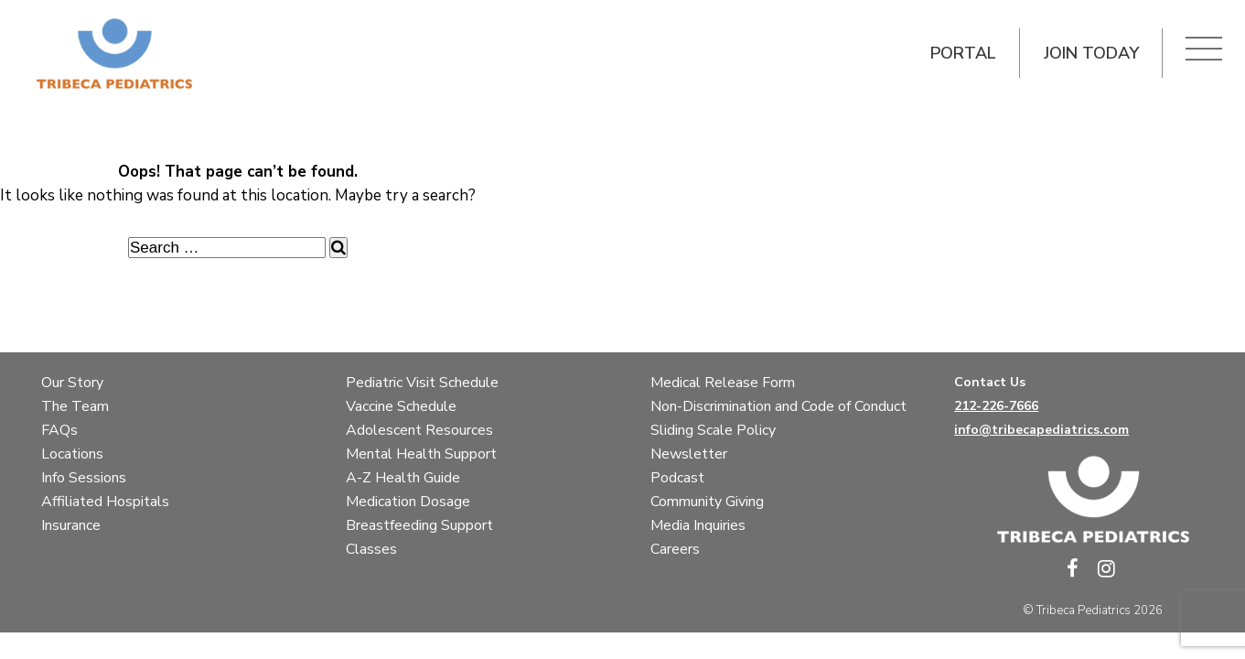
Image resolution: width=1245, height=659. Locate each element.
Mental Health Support (421, 454)
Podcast (677, 478)
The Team (75, 406)
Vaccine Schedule (401, 406)
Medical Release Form (722, 383)
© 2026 (1093, 610)
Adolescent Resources (419, 430)
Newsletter (688, 454)
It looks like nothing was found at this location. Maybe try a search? (238, 195)
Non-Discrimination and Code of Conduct (778, 406)
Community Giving (707, 502)
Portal (962, 53)
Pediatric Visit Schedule (422, 383)
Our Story (72, 383)
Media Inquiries (698, 525)
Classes (371, 549)
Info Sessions (83, 478)
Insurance (71, 525)
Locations (72, 454)
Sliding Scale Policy (713, 430)
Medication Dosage (408, 502)
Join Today (1091, 53)
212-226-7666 (996, 406)
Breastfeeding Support (419, 525)
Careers (675, 549)
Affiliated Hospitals (105, 502)
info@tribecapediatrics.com (1041, 429)
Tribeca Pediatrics (1083, 610)
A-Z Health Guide (403, 478)
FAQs (59, 430)
